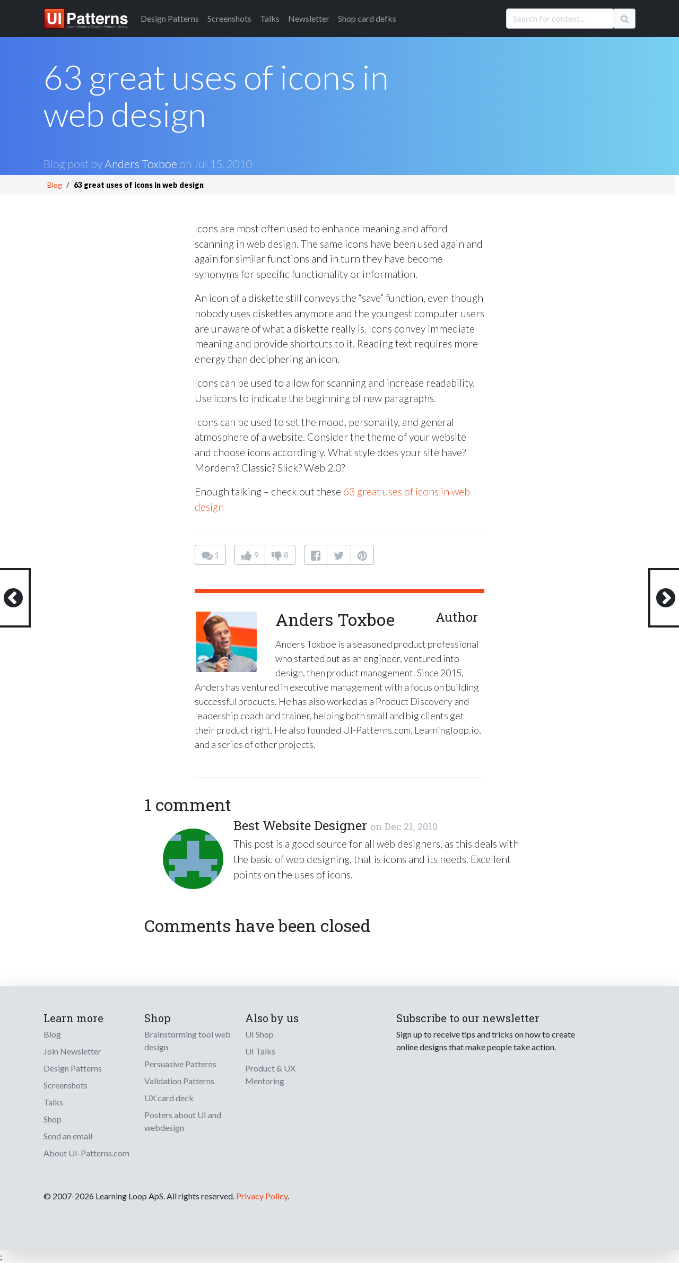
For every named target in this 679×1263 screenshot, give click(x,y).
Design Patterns (72, 1068)
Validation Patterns (179, 1081)
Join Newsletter (72, 1051)
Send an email (67, 1136)
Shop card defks (367, 18)
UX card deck (169, 1098)
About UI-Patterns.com (86, 1153)
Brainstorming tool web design (187, 1040)
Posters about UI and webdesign (182, 1121)
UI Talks (260, 1051)
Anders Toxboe (141, 163)
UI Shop (259, 1034)
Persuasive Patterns (180, 1064)
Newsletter (308, 18)
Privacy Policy (262, 1196)
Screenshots (229, 18)
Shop (52, 1119)
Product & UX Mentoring (270, 1074)
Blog (54, 184)
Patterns (170, 18)
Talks (270, 18)
